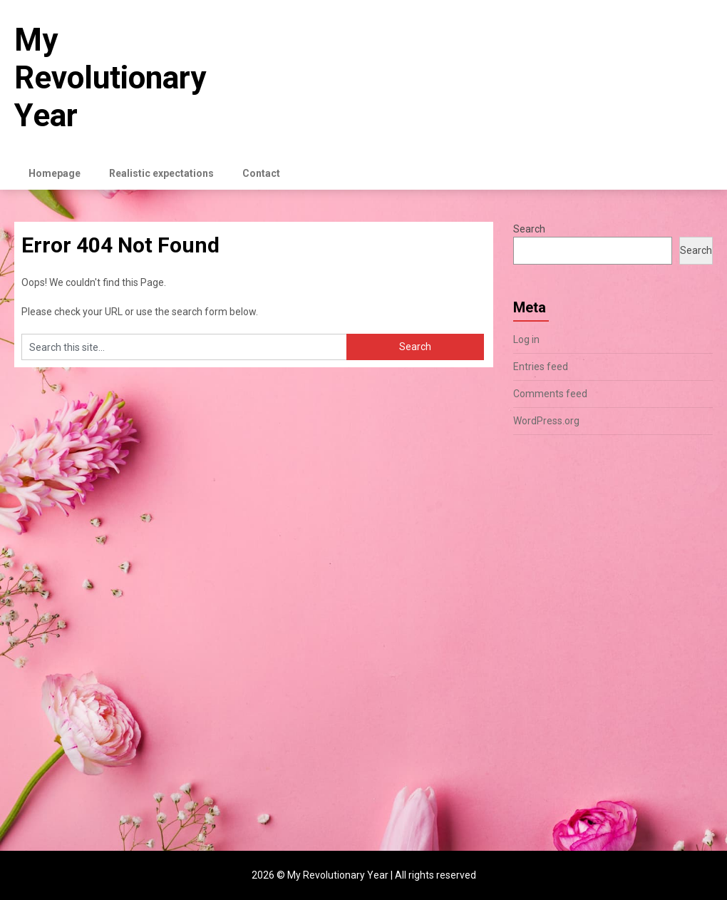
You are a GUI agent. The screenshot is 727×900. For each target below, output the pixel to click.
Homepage (55, 173)
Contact (261, 173)
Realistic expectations (161, 173)
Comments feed (550, 393)
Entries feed (540, 366)
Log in (526, 339)
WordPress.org (546, 420)
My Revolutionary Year (110, 77)
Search (529, 229)
